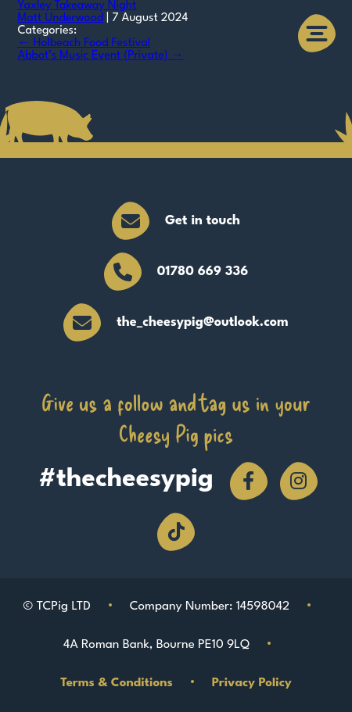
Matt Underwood (61, 18)
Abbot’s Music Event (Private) (101, 56)
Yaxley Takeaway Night (77, 6)
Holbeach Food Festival (84, 43)
